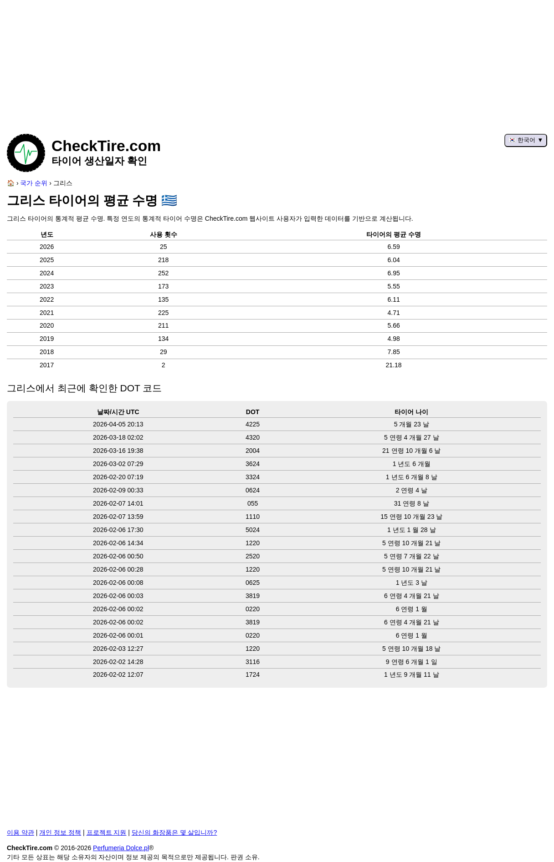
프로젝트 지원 (107, 832)
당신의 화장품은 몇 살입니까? (174, 832)
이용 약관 (20, 832)
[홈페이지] (11, 183)
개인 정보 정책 (60, 832)
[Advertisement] (277, 63)
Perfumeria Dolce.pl (121, 848)
